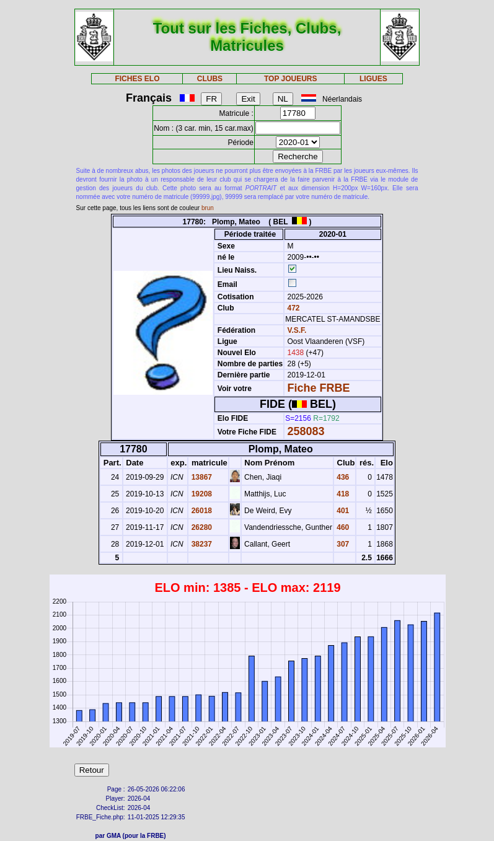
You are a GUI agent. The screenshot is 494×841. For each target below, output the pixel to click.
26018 (200, 510)
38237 (200, 544)
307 (342, 544)
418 (342, 494)
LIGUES (373, 78)
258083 (306, 431)
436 (342, 477)
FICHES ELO (137, 78)
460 (342, 527)
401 (342, 510)
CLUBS (210, 78)
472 (292, 308)
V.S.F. (297, 330)
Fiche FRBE (319, 388)
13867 (200, 477)
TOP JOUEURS (290, 78)
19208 (200, 494)
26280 (200, 527)
